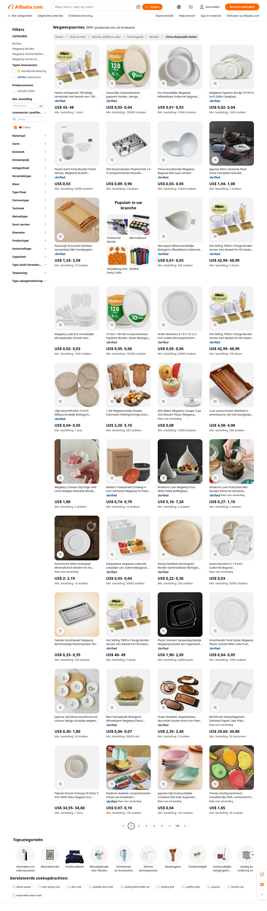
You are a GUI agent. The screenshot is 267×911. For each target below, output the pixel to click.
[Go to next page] (185, 825)
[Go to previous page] (123, 825)
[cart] (191, 7)
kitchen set (235, 887)
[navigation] (29, 427)
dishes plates (21, 887)
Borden (154, 37)
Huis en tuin (77, 37)
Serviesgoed (135, 37)
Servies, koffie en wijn (106, 37)
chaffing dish (191, 887)
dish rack (74, 887)
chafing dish (165, 887)
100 (177, 825)
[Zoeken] (152, 7)
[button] (138, 7)
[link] (262, 875)
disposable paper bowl (26, 895)
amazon (213, 887)
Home (59, 37)
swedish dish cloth (101, 887)
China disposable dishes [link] (181, 37)
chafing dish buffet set (134, 887)
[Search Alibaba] (94, 7)
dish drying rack (49, 887)
